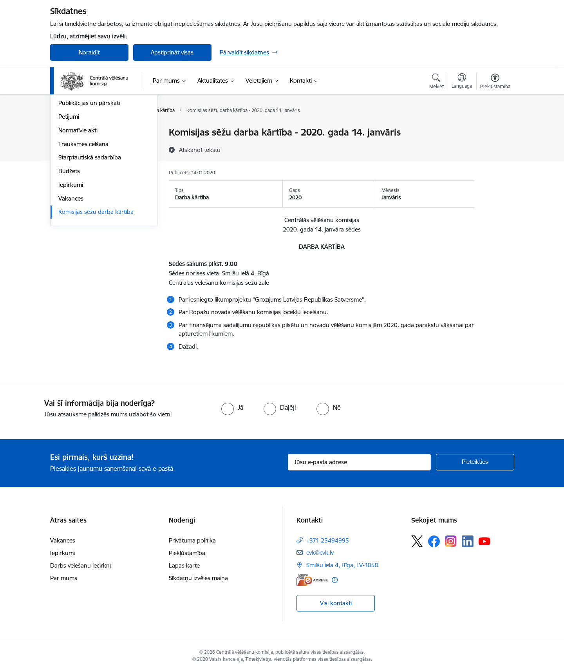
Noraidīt (89, 52)
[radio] (232, 407)
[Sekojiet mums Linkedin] (468, 541)
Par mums (63, 578)
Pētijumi (68, 200)
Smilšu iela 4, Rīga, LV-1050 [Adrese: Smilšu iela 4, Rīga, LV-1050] (342, 565)
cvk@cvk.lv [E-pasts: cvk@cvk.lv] (320, 552)
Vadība (67, 133)
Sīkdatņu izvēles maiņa (198, 578)
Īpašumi (68, 160)
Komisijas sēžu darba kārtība (96, 296)
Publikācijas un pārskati (89, 187)
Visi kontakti (336, 603)
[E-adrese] (312, 579)
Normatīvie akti (78, 214)
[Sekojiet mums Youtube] (484, 541)
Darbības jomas (78, 146)
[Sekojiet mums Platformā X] (417, 541)
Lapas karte (184, 565)
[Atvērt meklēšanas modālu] (436, 82)
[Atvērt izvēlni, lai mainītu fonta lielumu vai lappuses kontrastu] (495, 82)
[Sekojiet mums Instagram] (451, 541)
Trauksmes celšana (83, 228)
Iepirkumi (70, 269)
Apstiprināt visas (172, 52)
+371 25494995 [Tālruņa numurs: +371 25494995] (327, 540)
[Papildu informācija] (335, 580)
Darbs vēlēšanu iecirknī (80, 565)
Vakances (70, 282)
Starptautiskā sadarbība (89, 242)
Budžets (69, 255)
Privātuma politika (192, 540)
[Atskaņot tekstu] (200, 149)
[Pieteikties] (475, 462)
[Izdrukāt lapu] (494, 129)
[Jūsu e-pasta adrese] (359, 462)
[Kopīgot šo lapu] (494, 148)
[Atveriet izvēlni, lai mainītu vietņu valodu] (462, 82)
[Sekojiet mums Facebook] (434, 541)
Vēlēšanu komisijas (83, 173)
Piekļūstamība (187, 553)
